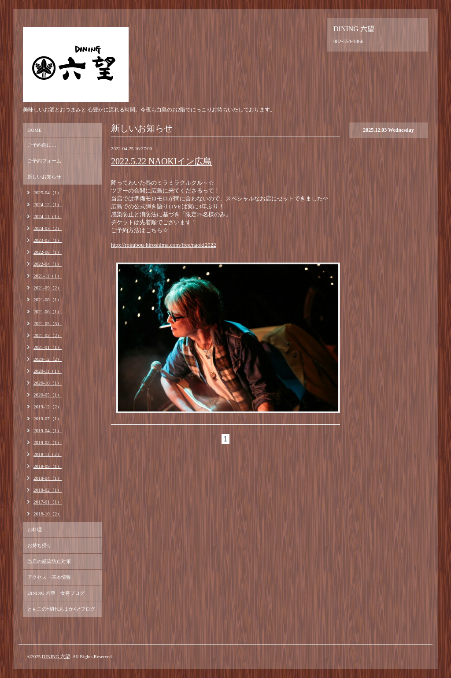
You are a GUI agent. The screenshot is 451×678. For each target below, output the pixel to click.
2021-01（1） (47, 347)
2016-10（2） (47, 513)
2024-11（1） (47, 216)
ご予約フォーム (44, 160)
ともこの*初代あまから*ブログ (61, 608)
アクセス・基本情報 (49, 577)
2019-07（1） (47, 418)
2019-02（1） (47, 442)
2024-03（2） (47, 228)
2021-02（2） (47, 335)
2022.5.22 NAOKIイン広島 (161, 161)
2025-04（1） (47, 192)
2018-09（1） (47, 466)
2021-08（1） (47, 299)
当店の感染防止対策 (49, 561)
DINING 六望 (56, 656)
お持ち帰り (39, 545)
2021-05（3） (47, 323)
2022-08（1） (47, 252)
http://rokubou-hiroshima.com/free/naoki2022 (163, 244)
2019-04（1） (47, 430)
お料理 (34, 529)
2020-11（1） (47, 371)
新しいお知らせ (44, 176)
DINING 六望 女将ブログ (56, 593)
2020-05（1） (47, 394)
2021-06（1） (47, 311)
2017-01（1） (47, 501)
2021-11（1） (47, 275)
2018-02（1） (47, 490)
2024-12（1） (47, 204)
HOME (34, 130)
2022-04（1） (47, 264)
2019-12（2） (47, 406)
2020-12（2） (47, 359)
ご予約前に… (41, 145)
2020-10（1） (47, 382)
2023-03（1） (47, 240)
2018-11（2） (47, 454)
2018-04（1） (47, 478)
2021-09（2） (47, 287)
